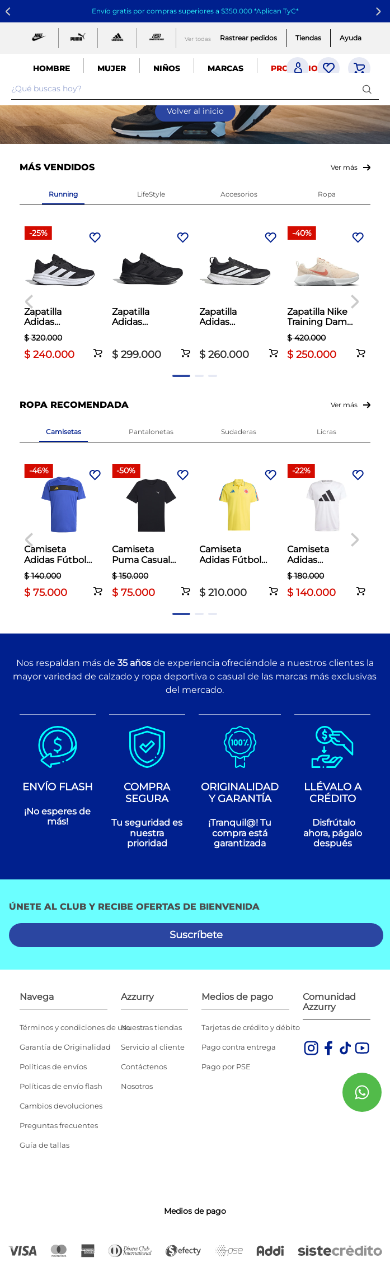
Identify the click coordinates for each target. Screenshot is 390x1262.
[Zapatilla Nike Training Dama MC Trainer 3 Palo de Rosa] (326, 295)
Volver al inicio (195, 111)
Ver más (344, 167)
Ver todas (198, 39)
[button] (98, 347)
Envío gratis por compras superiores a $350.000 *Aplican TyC (194, 11)
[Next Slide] (380, 11)
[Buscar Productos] (369, 88)
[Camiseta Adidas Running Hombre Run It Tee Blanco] (326, 532)
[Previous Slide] (9, 11)
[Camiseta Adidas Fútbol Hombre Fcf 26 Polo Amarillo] (238, 532)
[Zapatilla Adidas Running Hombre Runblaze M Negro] (238, 295)
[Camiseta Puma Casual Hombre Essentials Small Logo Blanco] (151, 532)
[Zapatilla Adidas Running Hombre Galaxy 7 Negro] (63, 295)
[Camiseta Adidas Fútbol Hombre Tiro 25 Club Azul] (63, 532)
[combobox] (195, 89)
